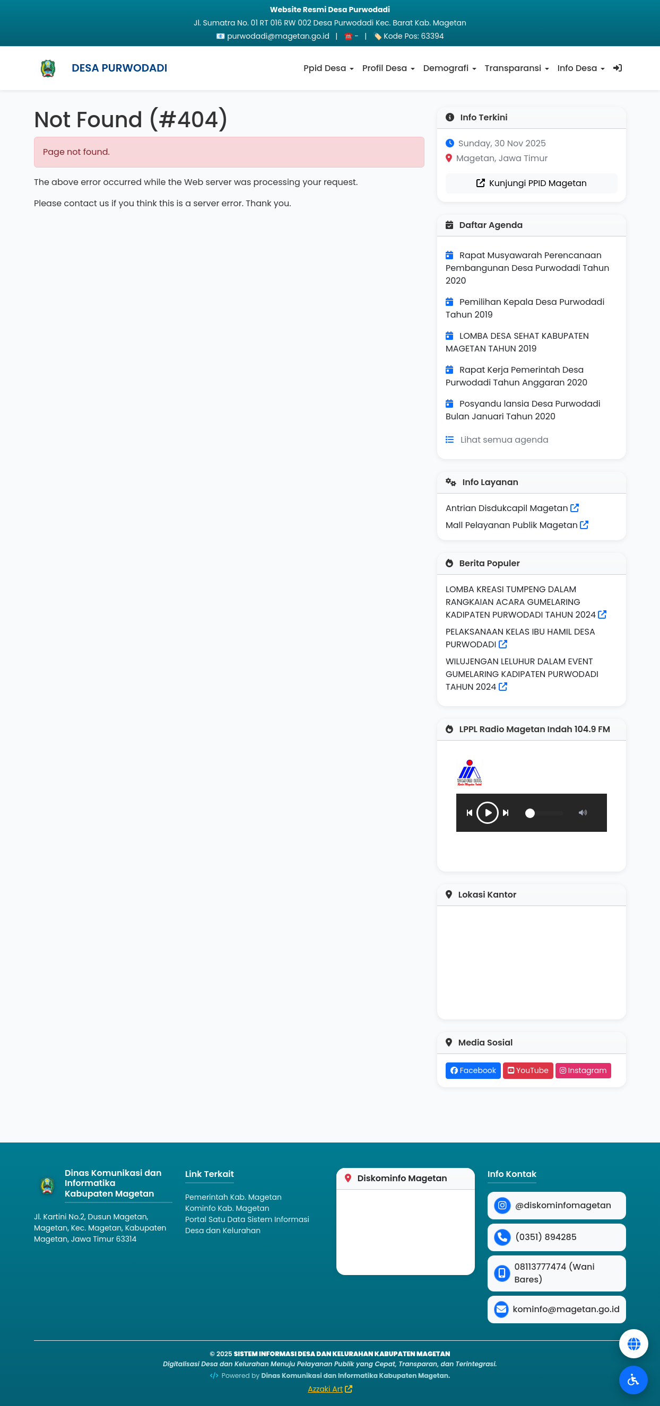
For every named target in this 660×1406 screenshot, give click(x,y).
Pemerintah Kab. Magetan (233, 1197)
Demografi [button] (445, 68)
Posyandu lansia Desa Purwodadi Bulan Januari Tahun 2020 (523, 410)
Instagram (583, 1070)
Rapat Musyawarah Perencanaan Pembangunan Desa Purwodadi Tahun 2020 (528, 268)
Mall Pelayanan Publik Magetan (517, 525)
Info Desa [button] (577, 68)
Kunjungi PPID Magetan (531, 183)
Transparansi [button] (513, 68)
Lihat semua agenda (505, 440)
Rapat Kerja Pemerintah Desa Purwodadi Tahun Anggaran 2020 (516, 376)
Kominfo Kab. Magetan (227, 1208)
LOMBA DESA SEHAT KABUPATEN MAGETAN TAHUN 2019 (517, 342)
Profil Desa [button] (384, 68)
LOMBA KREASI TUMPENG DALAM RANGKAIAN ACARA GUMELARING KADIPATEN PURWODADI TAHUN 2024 (521, 602)
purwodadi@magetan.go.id (278, 36)
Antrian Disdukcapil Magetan (512, 508)
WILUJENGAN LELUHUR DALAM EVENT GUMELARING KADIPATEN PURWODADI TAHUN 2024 (522, 674)
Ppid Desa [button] (324, 68)
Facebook (473, 1070)
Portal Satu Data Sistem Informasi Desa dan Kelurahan (247, 1225)
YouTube (528, 1070)
